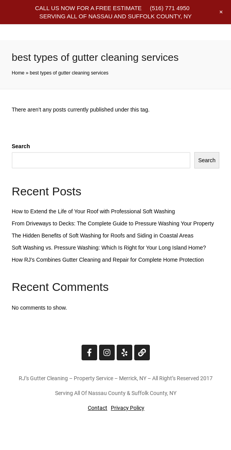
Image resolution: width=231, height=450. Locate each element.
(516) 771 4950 (170, 8)
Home (18, 73)
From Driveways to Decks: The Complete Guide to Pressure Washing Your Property (113, 223)
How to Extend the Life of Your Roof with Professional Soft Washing (93, 211)
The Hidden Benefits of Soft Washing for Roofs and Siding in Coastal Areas (103, 235)
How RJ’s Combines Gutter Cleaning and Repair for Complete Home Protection (108, 260)
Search (21, 146)
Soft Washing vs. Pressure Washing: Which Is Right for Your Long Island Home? (109, 247)
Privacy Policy (127, 408)
